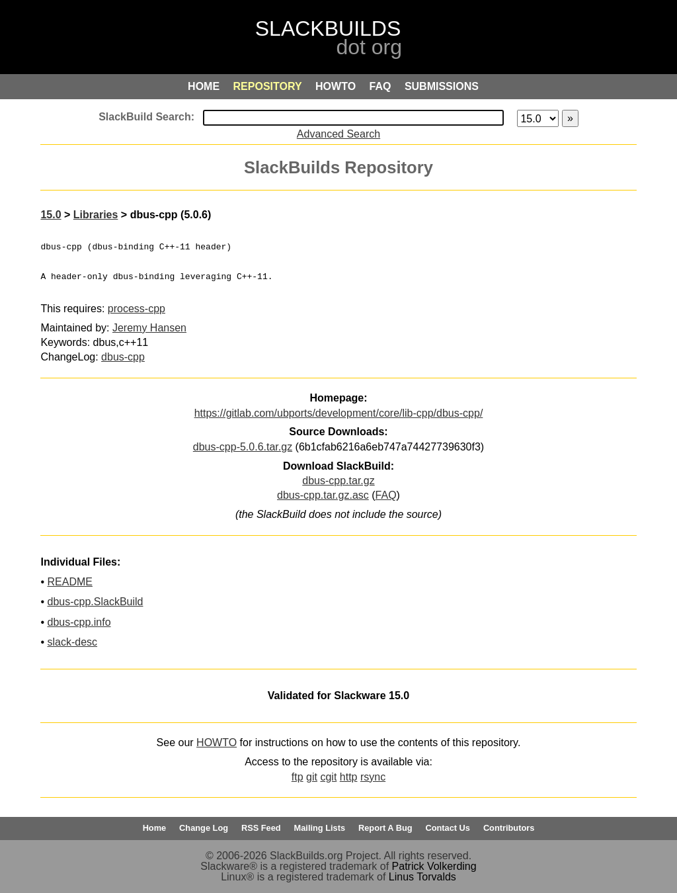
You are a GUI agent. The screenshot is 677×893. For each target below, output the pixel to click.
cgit (328, 777)
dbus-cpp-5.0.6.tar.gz (242, 446)
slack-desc (72, 642)
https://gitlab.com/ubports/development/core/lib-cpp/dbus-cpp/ (338, 413)
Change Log (203, 828)
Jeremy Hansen (149, 327)
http (349, 777)
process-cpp (136, 308)
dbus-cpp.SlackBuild (95, 601)
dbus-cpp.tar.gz (338, 480)
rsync (372, 777)
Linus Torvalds (422, 876)
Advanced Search (338, 134)
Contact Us (447, 828)
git (311, 777)
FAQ (386, 495)
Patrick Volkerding (434, 866)
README (69, 581)
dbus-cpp (123, 356)
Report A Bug (385, 828)
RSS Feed (261, 828)
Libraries (95, 214)
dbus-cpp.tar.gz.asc (323, 495)
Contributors (508, 828)
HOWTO (216, 742)
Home (155, 828)
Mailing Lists (320, 828)
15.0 (50, 214)
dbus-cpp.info (78, 622)
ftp (297, 777)
